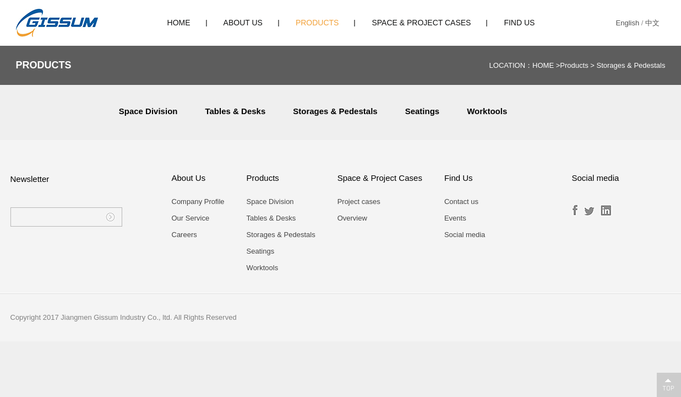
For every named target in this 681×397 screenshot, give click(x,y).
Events (455, 218)
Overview (352, 218)
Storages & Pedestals (630, 65)
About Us (243, 22)
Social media (464, 234)
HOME (178, 22)
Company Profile (198, 201)
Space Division (148, 111)
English (628, 23)
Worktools (487, 111)
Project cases (358, 201)
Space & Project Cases (421, 22)
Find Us (519, 22)
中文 (652, 23)
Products (317, 22)
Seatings (422, 111)
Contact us (461, 201)
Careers (184, 234)
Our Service (191, 218)
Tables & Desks (235, 111)
